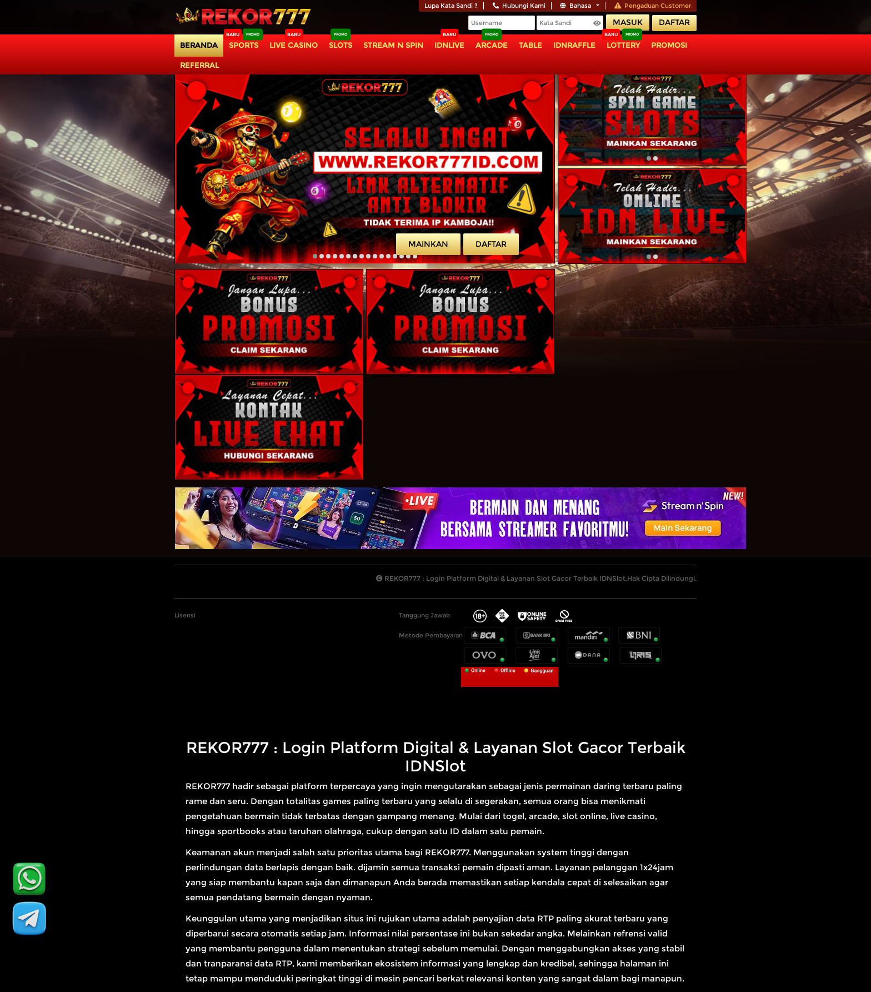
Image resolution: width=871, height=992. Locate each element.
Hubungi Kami (519, 5)
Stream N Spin (393, 45)
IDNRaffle (574, 45)
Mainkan (428, 244)
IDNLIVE (449, 45)
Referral (199, 65)
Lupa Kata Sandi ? (451, 5)
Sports (243, 45)
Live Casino (293, 45)
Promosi (669, 45)
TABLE (530, 45)
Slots (340, 45)
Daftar (674, 22)
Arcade (491, 45)
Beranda (199, 45)
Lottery (623, 45)
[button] (315, 256)
